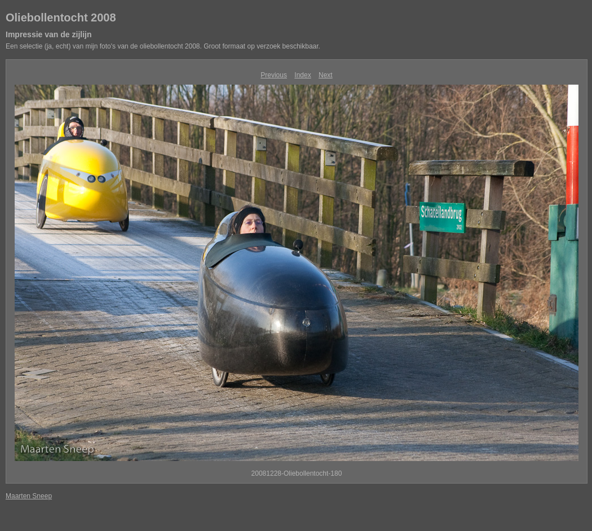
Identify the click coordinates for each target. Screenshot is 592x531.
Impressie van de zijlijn (49, 34)
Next (326, 75)
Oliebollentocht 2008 (61, 17)
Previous (273, 75)
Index (302, 75)
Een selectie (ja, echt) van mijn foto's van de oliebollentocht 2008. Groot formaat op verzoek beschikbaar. (163, 46)
